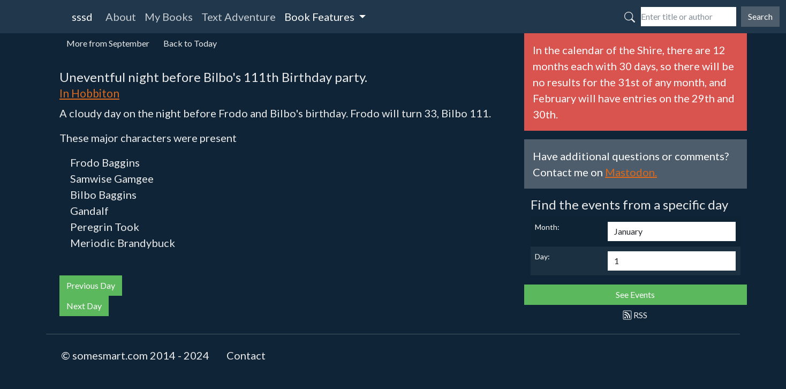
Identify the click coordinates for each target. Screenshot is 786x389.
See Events (635, 294)
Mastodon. (631, 172)
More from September (107, 43)
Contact (246, 355)
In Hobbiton (89, 93)
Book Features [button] (320, 16)
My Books (169, 16)
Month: (547, 226)
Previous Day (90, 285)
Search (760, 16)
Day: (542, 256)
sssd (82, 16)
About (120, 16)
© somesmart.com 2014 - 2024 (135, 355)
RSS (635, 315)
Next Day (84, 306)
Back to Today (190, 43)
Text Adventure (238, 16)
